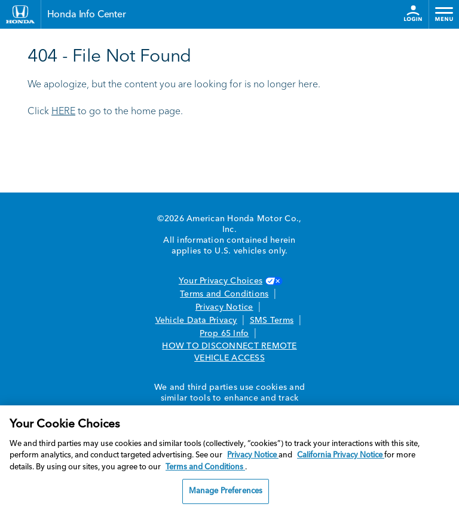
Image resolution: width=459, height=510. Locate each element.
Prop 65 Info (224, 333)
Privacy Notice (224, 307)
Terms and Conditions (224, 294)
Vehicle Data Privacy (196, 320)
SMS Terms (271, 320)
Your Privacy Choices (229, 281)
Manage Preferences (225, 491)
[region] (229, 457)
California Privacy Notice (340, 455)
